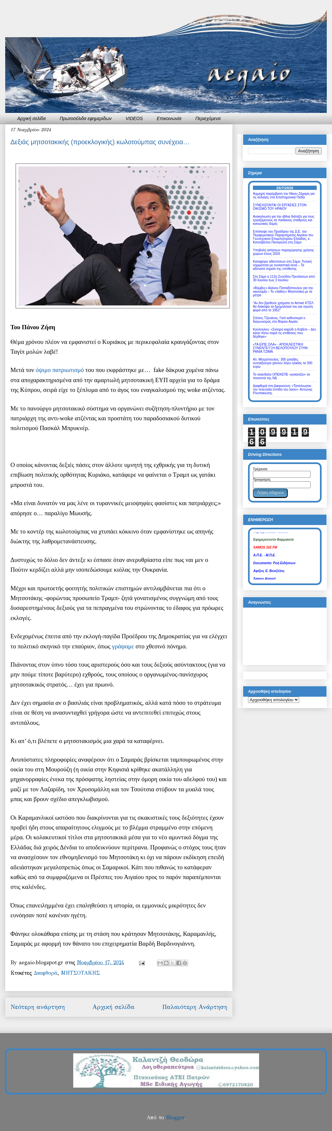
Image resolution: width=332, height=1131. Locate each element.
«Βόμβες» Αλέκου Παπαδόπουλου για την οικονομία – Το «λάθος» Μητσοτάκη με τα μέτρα (283, 291)
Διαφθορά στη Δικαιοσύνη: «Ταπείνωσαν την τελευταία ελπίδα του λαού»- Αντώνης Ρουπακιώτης (282, 389)
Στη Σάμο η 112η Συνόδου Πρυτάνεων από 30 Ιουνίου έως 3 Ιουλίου (284, 278)
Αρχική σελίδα (31, 118)
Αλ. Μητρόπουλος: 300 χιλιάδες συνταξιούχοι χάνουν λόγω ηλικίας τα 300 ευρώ (282, 363)
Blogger (175, 1117)
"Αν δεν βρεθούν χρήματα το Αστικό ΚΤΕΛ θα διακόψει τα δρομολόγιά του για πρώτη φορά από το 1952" (283, 306)
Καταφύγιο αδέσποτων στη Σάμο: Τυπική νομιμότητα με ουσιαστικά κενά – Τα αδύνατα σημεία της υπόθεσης (282, 265)
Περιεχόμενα (208, 118)
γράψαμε (123, 646)
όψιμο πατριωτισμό (60, 369)
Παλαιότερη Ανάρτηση (194, 1007)
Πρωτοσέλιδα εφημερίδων (86, 118)
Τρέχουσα (260, 469)
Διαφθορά (45, 973)
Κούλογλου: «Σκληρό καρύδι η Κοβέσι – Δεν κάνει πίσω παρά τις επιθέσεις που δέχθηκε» (284, 333)
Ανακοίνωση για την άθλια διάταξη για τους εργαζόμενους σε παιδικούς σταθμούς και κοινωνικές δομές (283, 220)
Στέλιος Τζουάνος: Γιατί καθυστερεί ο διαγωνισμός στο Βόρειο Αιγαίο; (279, 319)
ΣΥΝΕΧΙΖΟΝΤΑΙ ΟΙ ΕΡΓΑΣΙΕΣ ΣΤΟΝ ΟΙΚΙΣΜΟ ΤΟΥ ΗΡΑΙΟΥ (280, 206)
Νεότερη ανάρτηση (37, 1007)
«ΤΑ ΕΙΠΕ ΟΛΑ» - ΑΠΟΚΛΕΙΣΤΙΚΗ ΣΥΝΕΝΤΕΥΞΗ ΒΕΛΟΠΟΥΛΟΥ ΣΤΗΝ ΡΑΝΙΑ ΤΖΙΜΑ (280, 348)
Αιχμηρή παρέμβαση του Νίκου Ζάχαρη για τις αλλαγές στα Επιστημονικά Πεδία (283, 195)
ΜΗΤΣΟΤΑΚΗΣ (80, 973)
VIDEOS (134, 118)
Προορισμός (261, 479)
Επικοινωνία (169, 118)
